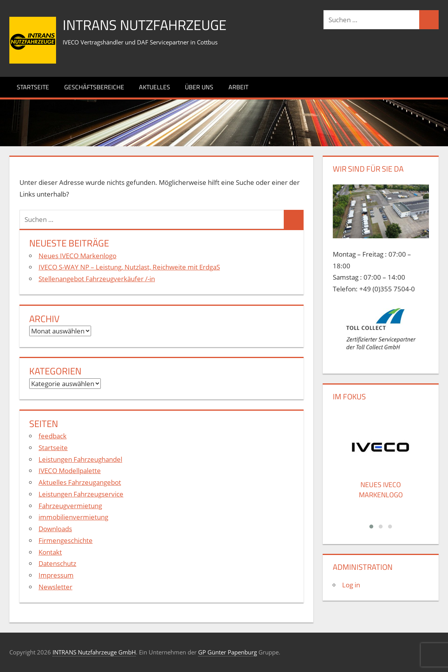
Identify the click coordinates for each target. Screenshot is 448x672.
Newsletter (55, 586)
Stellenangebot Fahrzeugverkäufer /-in (97, 278)
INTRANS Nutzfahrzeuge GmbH (94, 652)
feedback (53, 435)
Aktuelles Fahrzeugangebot (80, 482)
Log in (351, 584)
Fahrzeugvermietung (70, 505)
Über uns (199, 87)
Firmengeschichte (66, 540)
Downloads (55, 528)
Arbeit (238, 87)
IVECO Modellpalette (70, 470)
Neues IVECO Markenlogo (77, 255)
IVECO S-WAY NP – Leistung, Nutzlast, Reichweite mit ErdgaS (129, 266)
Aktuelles (154, 87)
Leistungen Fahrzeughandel (80, 459)
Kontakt (50, 552)
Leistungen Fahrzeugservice (81, 493)
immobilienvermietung (73, 516)
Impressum (56, 575)
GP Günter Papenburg (227, 652)
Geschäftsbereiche (94, 87)
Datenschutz (57, 563)
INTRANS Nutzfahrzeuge (145, 24)
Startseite (33, 87)
